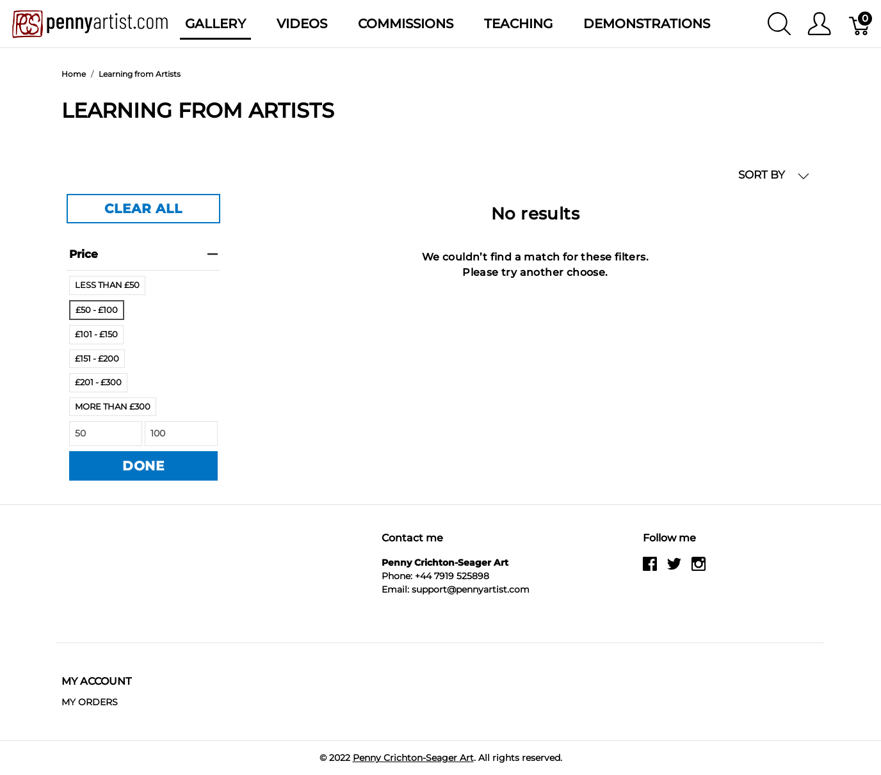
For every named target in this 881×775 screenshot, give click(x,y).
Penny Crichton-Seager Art (413, 757)
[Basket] (860, 23)
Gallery (215, 23)
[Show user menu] (819, 23)
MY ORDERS (89, 702)
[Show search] (779, 23)
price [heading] (143, 254)
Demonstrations (646, 23)
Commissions (405, 23)
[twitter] (674, 569)
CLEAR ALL (143, 208)
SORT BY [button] (773, 175)
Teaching (518, 23)
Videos (302, 23)
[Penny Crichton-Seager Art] (90, 23)
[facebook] (650, 569)
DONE (143, 466)
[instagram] (698, 569)
